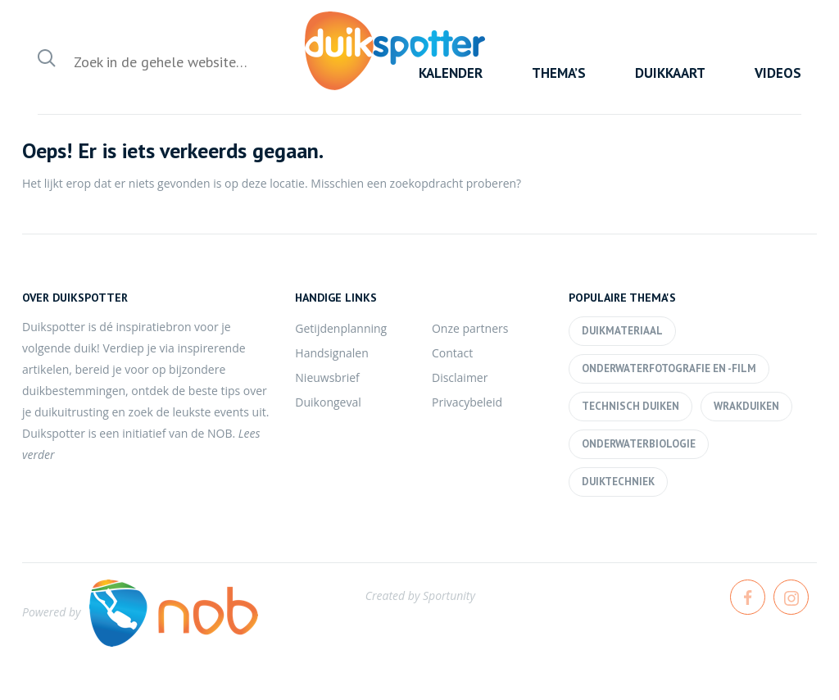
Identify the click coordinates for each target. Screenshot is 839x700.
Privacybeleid (467, 402)
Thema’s (559, 73)
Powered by (140, 612)
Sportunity (449, 595)
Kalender (451, 73)
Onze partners (470, 328)
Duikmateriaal (622, 331)
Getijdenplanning (341, 328)
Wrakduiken (746, 406)
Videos (778, 73)
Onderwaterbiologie (639, 444)
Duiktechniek (618, 482)
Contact (452, 353)
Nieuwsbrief (327, 377)
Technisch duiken (630, 406)
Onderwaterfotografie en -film (669, 368)
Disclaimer (460, 377)
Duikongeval (328, 402)
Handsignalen (331, 353)
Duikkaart (670, 73)
